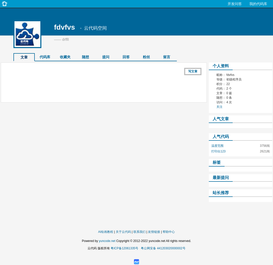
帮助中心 (169, 232)
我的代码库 (258, 4)
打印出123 (218, 151)
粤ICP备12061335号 (124, 248)
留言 (166, 57)
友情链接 (154, 232)
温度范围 (217, 146)
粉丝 (146, 57)
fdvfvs (64, 27)
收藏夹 (65, 57)
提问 (105, 57)
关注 (219, 107)
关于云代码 (123, 232)
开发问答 (235, 4)
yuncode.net (107, 241)
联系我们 (139, 232)
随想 (85, 57)
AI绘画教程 (105, 232)
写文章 (192, 71)
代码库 (45, 57)
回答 (126, 57)
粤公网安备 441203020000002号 (163, 248)
